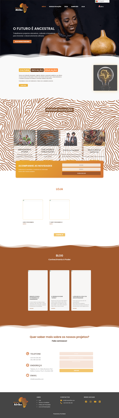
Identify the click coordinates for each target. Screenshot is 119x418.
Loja (83, 6)
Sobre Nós (74, 6)
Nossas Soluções (55, 6)
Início (44, 6)
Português (100, 1)
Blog (66, 6)
